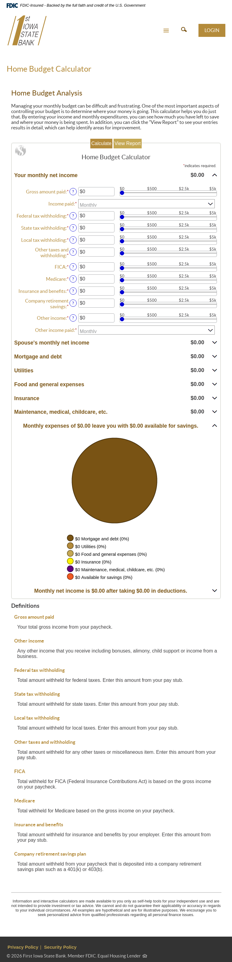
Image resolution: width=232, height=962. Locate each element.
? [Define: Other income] (73, 318)
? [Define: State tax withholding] (73, 227)
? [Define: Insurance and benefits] (73, 291)
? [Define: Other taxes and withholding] (73, 252)
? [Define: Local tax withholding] (73, 240)
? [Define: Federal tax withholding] (73, 215)
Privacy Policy (23, 947)
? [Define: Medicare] (73, 279)
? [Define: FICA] (73, 266)
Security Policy (60, 947)
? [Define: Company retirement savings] (73, 303)
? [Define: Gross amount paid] (73, 191)
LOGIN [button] (212, 30)
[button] (166, 30)
